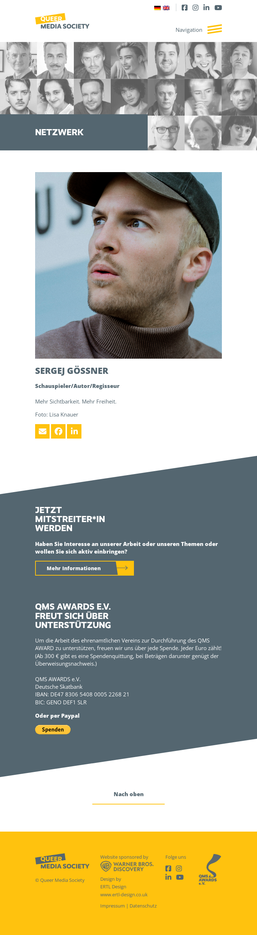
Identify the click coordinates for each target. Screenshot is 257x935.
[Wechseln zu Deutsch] (157, 7)
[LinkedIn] (206, 7)
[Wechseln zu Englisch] (166, 7)
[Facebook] (185, 7)
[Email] (42, 431)
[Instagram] (195, 7)
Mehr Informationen (74, 568)
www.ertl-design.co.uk (124, 894)
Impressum (112, 905)
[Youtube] (218, 7)
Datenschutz (143, 905)
